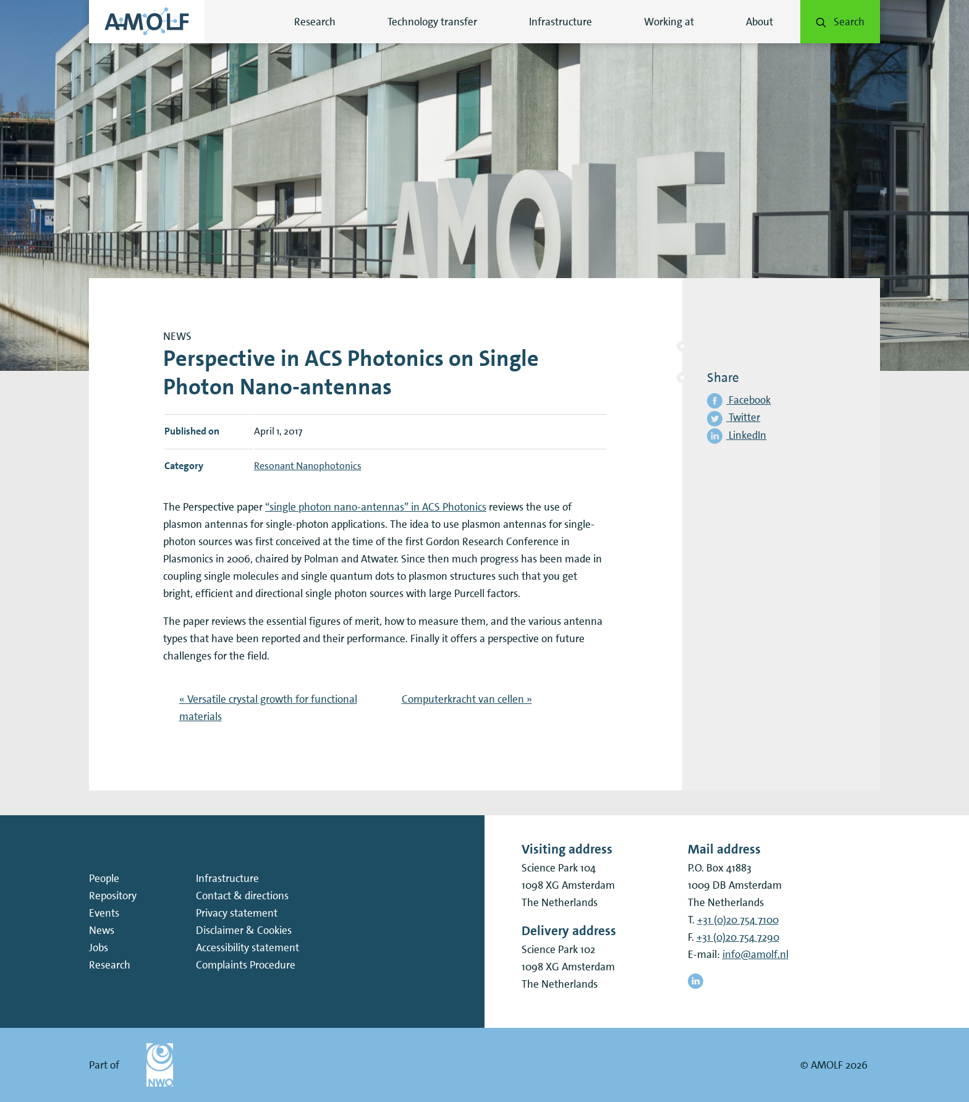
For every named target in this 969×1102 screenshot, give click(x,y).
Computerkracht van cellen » (467, 699)
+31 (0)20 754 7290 (737, 937)
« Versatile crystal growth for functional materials (268, 707)
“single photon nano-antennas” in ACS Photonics (375, 507)
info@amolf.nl (755, 954)
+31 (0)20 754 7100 (738, 919)
